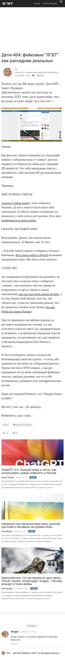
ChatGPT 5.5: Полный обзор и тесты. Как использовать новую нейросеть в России (28, 471)
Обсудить (32, 626)
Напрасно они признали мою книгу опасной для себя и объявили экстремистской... (30, 525)
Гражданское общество (22, 425)
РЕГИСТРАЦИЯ (50, 4)
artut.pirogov (7, 588)
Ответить (14, 644)
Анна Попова (7, 477)
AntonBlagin (6, 531)
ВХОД (37, 4)
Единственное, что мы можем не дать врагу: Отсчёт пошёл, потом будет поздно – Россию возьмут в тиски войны (31, 581)
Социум (5, 425)
